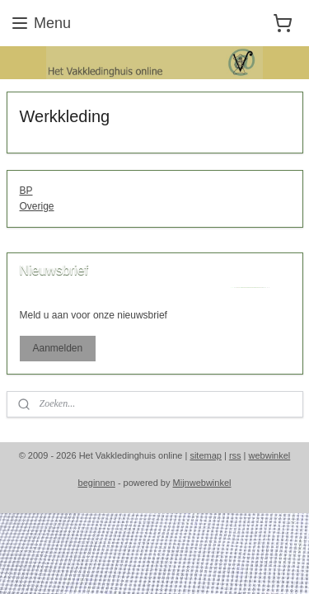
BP (26, 190)
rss (235, 455)
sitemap (206, 455)
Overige (37, 206)
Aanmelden (57, 348)
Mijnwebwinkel (202, 483)
